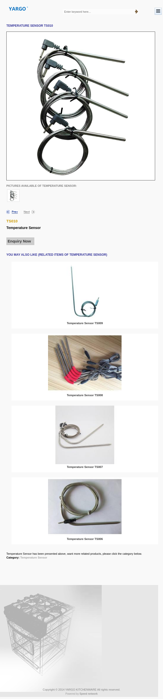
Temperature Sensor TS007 (85, 466)
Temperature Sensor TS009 (85, 323)
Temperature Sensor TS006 (85, 538)
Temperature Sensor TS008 (85, 395)
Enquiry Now (19, 241)
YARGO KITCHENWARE (81, 689)
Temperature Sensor (33, 557)
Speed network (89, 693)
